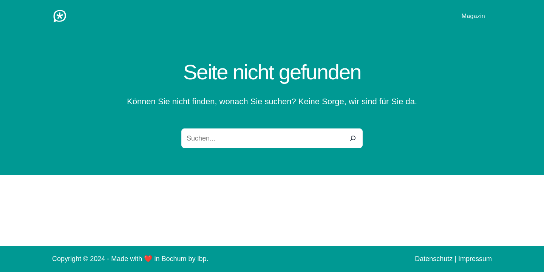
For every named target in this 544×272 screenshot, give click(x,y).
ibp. (202, 259)
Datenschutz (434, 259)
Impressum (475, 259)
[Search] (353, 138)
